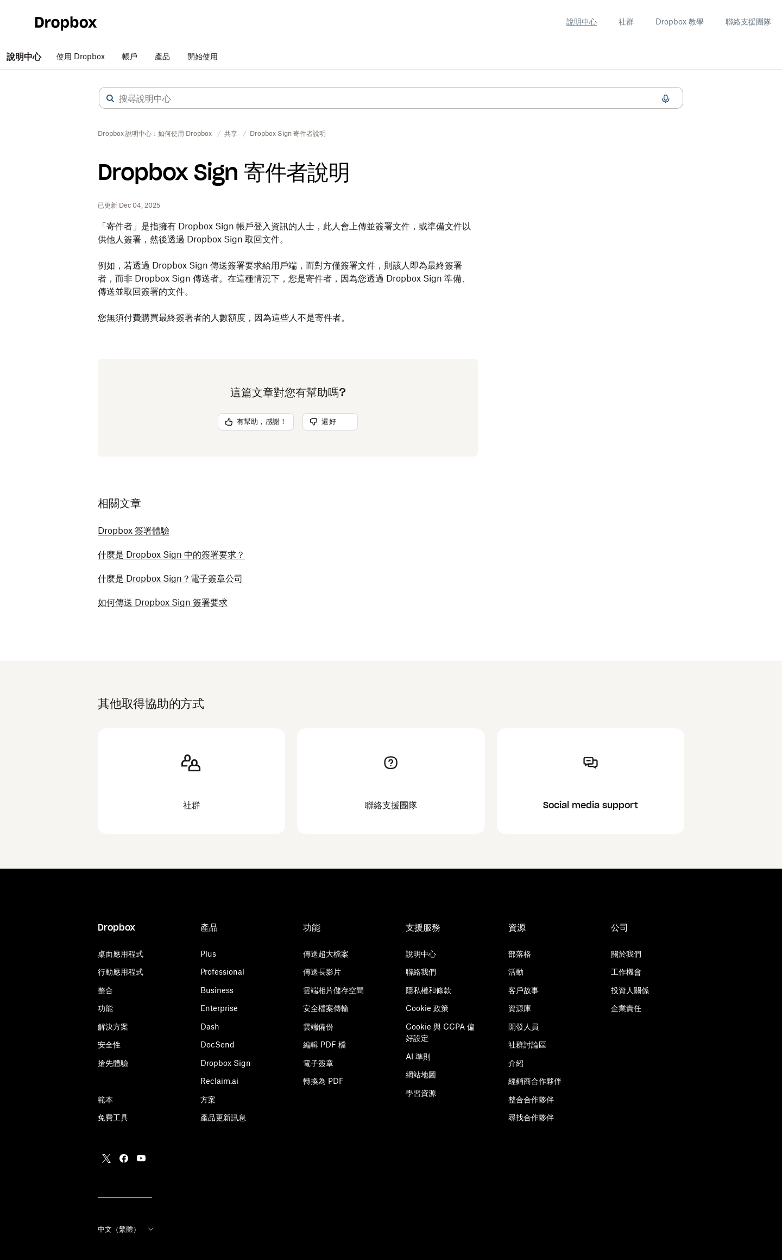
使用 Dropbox (80, 56)
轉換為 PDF (323, 1081)
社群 (626, 21)
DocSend (217, 1044)
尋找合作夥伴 (531, 1117)
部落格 (519, 953)
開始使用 (202, 56)
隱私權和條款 (428, 990)
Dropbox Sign (225, 1063)
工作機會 (626, 971)
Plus (208, 953)
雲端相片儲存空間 (333, 990)
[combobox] (391, 98)
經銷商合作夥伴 (535, 1081)
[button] (110, 98)
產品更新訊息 (223, 1117)
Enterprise (219, 1008)
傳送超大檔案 (326, 953)
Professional (222, 971)
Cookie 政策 (427, 1008)
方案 (208, 1099)
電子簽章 (318, 1063)
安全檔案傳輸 (326, 1008)
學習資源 (421, 1092)
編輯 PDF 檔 (324, 1044)
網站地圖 (421, 1074)
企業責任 (626, 1008)
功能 (105, 1008)
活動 (516, 971)
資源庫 (519, 1008)
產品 (162, 56)
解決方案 (113, 1026)
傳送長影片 (322, 971)
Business (217, 990)
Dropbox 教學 (679, 21)
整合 (105, 990)
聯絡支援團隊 (748, 21)
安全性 (109, 1044)
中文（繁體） (126, 1229)
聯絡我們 (421, 971)
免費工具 (113, 1117)
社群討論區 (527, 1044)
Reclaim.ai (219, 1081)
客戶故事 (523, 990)
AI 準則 (418, 1056)
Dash (209, 1026)
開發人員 (523, 1026)
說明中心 (581, 21)
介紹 (516, 1063)
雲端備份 (318, 1026)
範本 (105, 1099)
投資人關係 (630, 990)
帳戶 (129, 56)
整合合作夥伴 (531, 1099)
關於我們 (626, 953)
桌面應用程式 (120, 953)
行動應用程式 (120, 971)
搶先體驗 (113, 1063)
